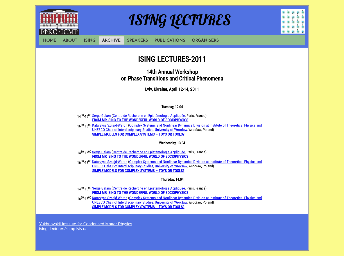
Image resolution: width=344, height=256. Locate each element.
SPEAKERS (137, 41)
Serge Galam (101, 115)
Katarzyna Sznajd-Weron (109, 125)
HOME (49, 41)
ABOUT (70, 41)
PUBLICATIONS (169, 41)
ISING (89, 41)
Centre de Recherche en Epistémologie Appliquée (149, 115)
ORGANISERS (205, 41)
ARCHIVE (111, 41)
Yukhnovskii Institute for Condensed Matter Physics (85, 224)
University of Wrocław (171, 129)
